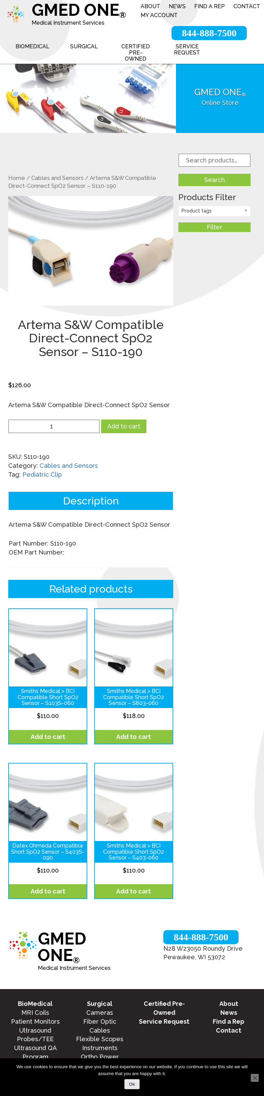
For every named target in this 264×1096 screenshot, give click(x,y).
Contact (246, 6)
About (150, 6)
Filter (214, 227)
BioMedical (32, 46)
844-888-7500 (209, 33)
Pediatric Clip (42, 474)
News (177, 6)
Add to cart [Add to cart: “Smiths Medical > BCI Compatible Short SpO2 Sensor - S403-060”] (133, 891)
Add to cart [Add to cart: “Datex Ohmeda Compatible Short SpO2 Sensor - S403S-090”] (48, 891)
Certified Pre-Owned (135, 52)
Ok (132, 1084)
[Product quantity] (54, 426)
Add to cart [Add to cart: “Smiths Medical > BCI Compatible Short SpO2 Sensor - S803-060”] (133, 736)
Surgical (84, 46)
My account (159, 15)
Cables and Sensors (57, 177)
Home (16, 177)
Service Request (187, 49)
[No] (255, 1078)
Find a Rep (209, 6)
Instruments (100, 1047)
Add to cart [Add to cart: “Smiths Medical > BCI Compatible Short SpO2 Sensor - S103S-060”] (48, 736)
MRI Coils (35, 1012)
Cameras (99, 1012)
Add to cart (123, 426)
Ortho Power (100, 1056)
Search (214, 179)
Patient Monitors (35, 1021)
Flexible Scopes (99, 1039)
